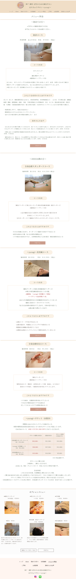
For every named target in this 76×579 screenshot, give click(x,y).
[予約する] (38, 146)
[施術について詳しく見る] (28, 550)
